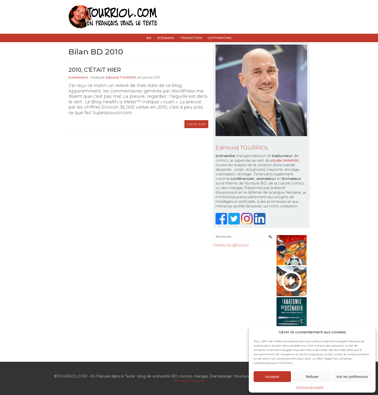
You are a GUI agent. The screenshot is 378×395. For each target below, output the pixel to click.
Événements (78, 77)
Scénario (165, 38)
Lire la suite (196, 124)
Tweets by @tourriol (231, 245)
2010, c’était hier (94, 69)
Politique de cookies (310, 387)
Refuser (312, 377)
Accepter (272, 377)
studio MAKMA (285, 160)
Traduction (191, 38)
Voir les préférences (352, 377)
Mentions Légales (189, 380)
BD (148, 38)
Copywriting (220, 38)
